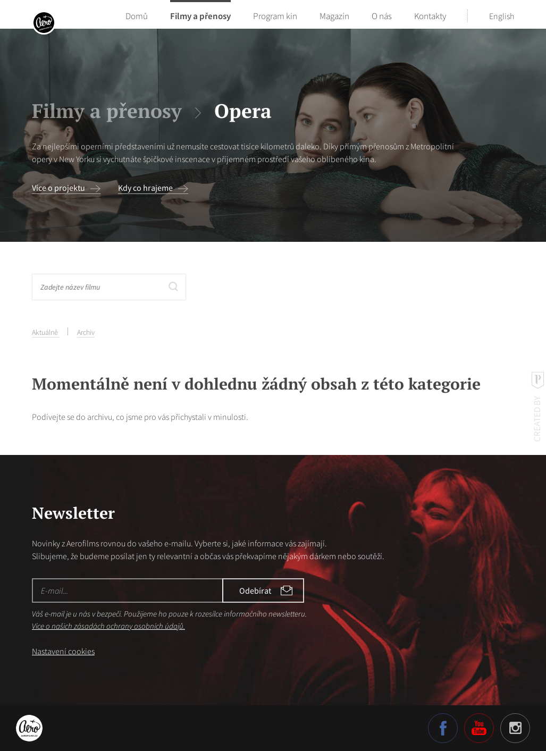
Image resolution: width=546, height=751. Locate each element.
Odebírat (255, 590)
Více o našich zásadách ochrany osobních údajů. (108, 626)
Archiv (86, 332)
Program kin (275, 16)
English (501, 16)
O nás (382, 16)
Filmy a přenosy (200, 16)
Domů (136, 16)
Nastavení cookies (63, 651)
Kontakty (430, 16)
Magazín (334, 16)
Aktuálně (46, 332)
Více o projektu (58, 187)
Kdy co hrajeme (145, 187)
